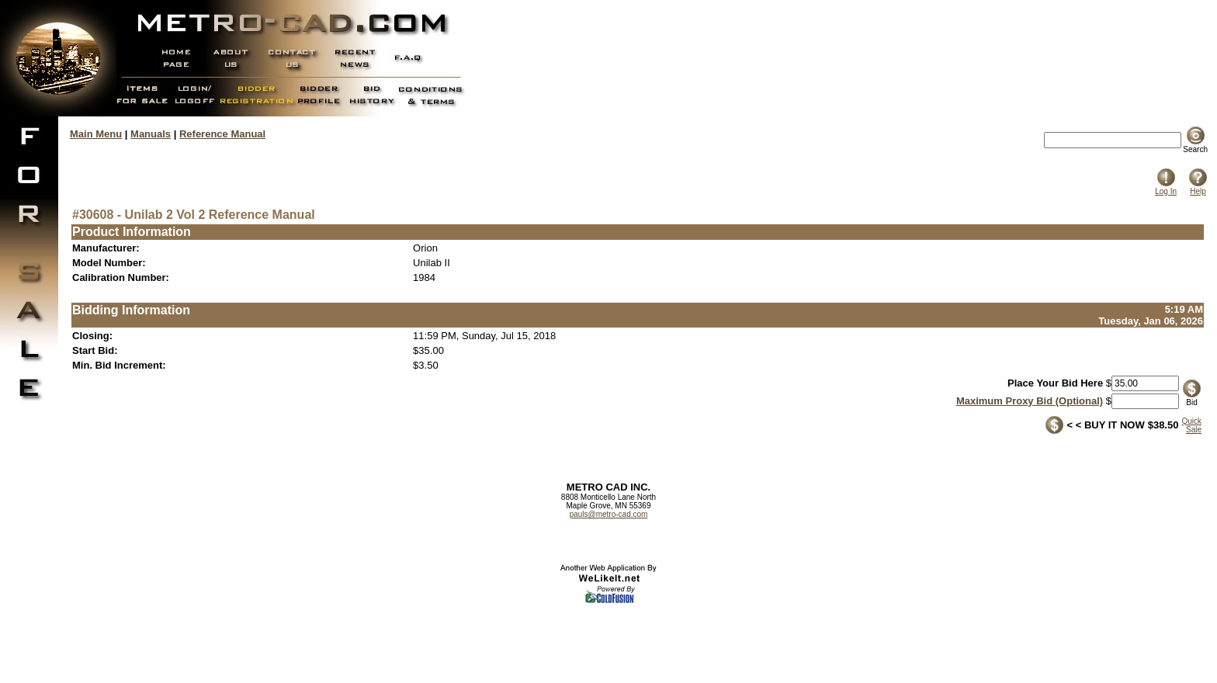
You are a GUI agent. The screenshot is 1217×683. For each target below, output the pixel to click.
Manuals (150, 134)
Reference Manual (222, 134)
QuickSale (1191, 425)
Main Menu (96, 134)
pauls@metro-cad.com (609, 514)
